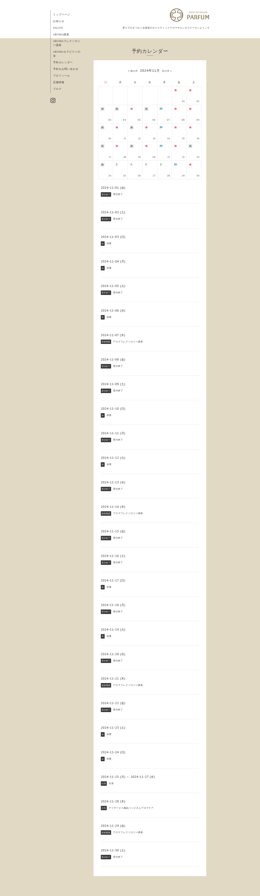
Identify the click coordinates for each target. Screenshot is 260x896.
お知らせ (58, 21)
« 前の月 (133, 70)
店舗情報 (58, 82)
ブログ (57, 88)
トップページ (61, 14)
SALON (58, 27)
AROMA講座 (61, 34)
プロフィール (61, 75)
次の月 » (167, 70)
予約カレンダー (63, 62)
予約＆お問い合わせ (65, 69)
